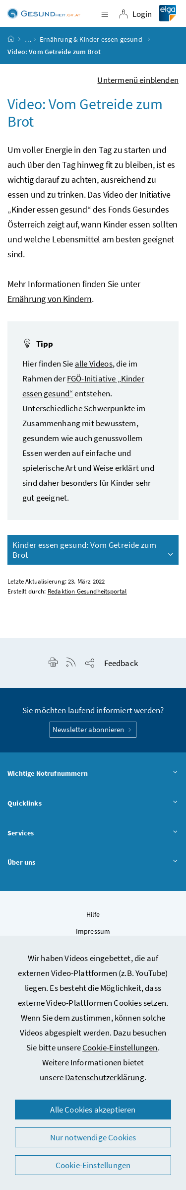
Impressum (93, 931)
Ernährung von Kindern (49, 298)
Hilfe (93, 914)
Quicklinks (93, 804)
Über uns (93, 863)
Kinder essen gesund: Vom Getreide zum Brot (93, 549)
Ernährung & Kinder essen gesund (92, 39)
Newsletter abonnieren (93, 729)
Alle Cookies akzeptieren (92, 1109)
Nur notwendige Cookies (93, 1137)
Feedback (121, 663)
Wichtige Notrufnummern (93, 774)
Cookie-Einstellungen (120, 1047)
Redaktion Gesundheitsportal (87, 591)
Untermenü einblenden (138, 79)
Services (93, 833)
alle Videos (94, 363)
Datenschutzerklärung (104, 1077)
